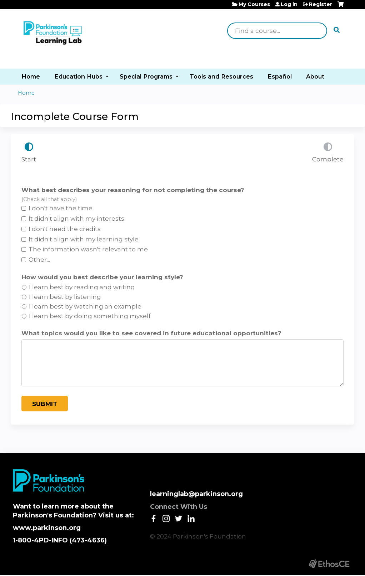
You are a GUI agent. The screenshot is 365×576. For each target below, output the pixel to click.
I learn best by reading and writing (82, 287)
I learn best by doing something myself (90, 316)
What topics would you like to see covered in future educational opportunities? (151, 333)
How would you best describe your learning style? (102, 277)
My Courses (254, 4)
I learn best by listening (65, 296)
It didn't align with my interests (76, 218)
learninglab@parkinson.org (196, 494)
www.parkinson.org (47, 528)
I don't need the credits (65, 228)
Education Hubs (78, 76)
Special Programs (146, 76)
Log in (289, 4)
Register (320, 4)
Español (280, 76)
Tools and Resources (221, 76)
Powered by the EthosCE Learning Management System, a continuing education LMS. (329, 564)
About (315, 76)
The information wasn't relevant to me (88, 249)
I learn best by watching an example (85, 306)
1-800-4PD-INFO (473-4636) (60, 540)
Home (30, 76)
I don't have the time (60, 208)
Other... (39, 259)
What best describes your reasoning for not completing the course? (132, 190)
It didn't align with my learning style (84, 239)
